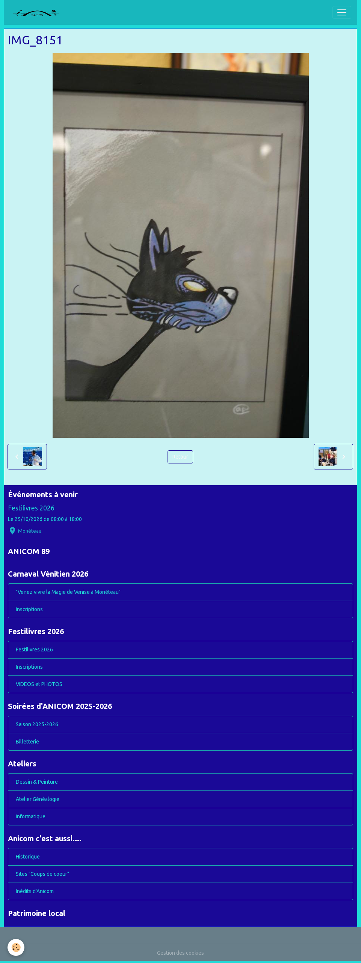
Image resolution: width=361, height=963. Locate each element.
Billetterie (27, 742)
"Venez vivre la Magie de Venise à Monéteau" (68, 592)
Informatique (30, 816)
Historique (28, 857)
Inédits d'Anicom (35, 891)
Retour (180, 457)
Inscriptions (29, 609)
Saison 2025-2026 (37, 724)
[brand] (39, 12)
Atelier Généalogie (37, 799)
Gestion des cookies (180, 953)
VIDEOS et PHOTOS (39, 684)
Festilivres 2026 (31, 508)
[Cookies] (16, 947)
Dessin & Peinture (37, 782)
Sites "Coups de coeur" (42, 874)
